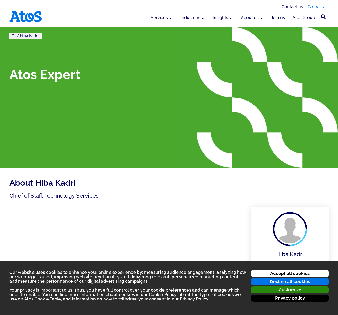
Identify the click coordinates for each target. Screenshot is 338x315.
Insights (220, 17)
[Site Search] (323, 16)
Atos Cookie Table (42, 298)
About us (250, 17)
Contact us (292, 6)
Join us (278, 17)
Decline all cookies (290, 281)
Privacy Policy (194, 298)
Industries (190, 17)
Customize (290, 289)
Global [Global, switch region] (314, 6)
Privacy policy (290, 297)
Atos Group (303, 17)
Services (159, 17)
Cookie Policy (163, 294)
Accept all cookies (290, 273)
